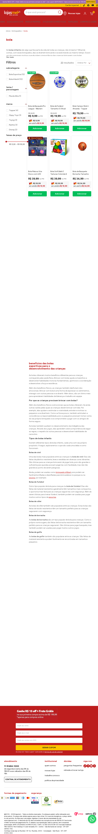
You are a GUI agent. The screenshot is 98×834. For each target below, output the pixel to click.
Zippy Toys (15, 102)
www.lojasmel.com (10, 820)
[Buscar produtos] (60, 12)
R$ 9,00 (12, 131)
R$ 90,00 (20, 131)
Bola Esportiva (17, 61)
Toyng (13, 106)
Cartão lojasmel (72, 5)
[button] (17, 54)
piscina (32, 464)
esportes (52, 484)
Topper (13, 97)
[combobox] (43, 12)
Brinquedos (17, 31)
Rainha (13, 111)
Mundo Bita (15, 82)
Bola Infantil (16, 66)
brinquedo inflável (63, 459)
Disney (13, 116)
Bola (26, 31)
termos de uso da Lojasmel (54, 752)
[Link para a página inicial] (8, 31)
